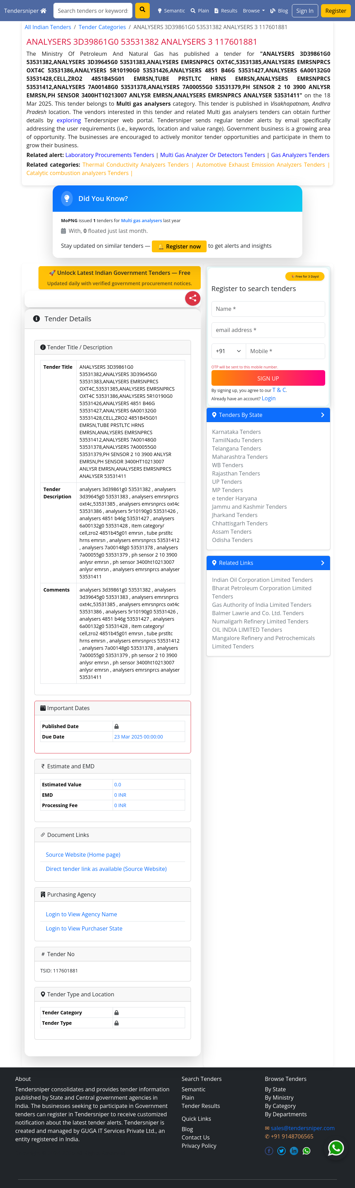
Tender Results (201, 1106)
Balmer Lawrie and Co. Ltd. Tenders (258, 613)
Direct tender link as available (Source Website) (106, 869)
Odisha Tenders (232, 540)
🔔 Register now (179, 246)
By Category (280, 1106)
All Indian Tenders (48, 27)
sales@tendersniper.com (303, 1128)
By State (275, 1089)
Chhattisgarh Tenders (240, 523)
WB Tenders (227, 465)
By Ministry (279, 1097)
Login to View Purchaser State (84, 928)
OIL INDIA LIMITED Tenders (247, 630)
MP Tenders (227, 490)
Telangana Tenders (236, 448)
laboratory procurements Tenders (110, 155)
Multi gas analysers (141, 220)
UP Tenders (227, 482)
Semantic (171, 10)
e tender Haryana (234, 498)
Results (226, 10)
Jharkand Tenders (235, 515)
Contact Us (196, 1137)
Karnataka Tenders (236, 432)
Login (269, 398)
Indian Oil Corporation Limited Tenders (262, 580)
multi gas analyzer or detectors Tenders (213, 155)
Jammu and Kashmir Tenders (249, 506)
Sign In (305, 11)
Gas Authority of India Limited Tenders (262, 605)
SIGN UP (268, 378)
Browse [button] (252, 10)
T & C (279, 390)
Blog (279, 10)
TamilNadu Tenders (237, 440)
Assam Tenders (232, 531)
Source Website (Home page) (83, 854)
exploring (69, 120)
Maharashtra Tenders (240, 457)
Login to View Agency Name (81, 914)
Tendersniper (25, 11)
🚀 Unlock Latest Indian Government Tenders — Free (119, 278)
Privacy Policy (199, 1146)
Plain (200, 10)
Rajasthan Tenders (236, 473)
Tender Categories (102, 27)
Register (336, 11)
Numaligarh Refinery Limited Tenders (260, 621)
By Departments (286, 1114)
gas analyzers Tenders (300, 155)
